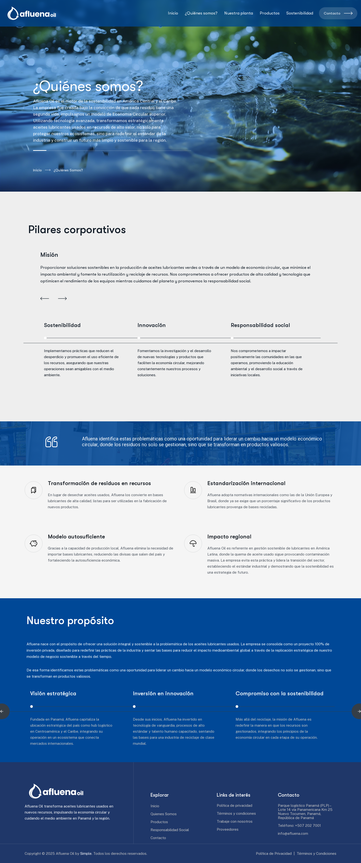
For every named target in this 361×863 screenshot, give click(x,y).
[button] (44, 299)
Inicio (42, 170)
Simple (86, 853)
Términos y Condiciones (316, 853)
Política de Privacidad (274, 853)
